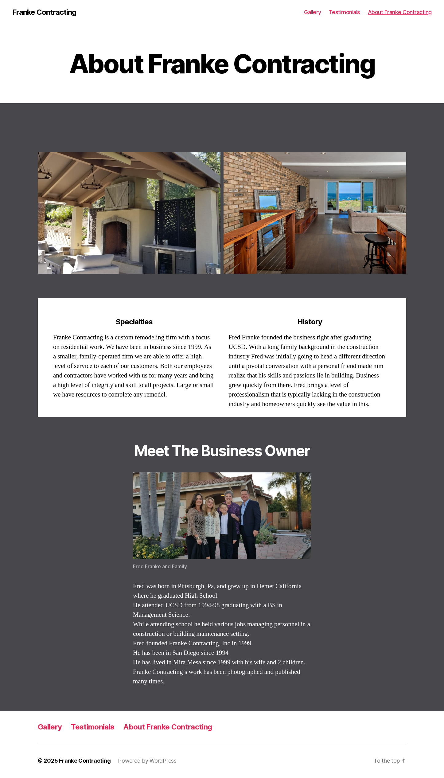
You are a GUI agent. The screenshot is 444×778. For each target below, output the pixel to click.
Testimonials (344, 12)
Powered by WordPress (147, 760)
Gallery (312, 12)
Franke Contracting (44, 12)
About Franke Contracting (400, 12)
